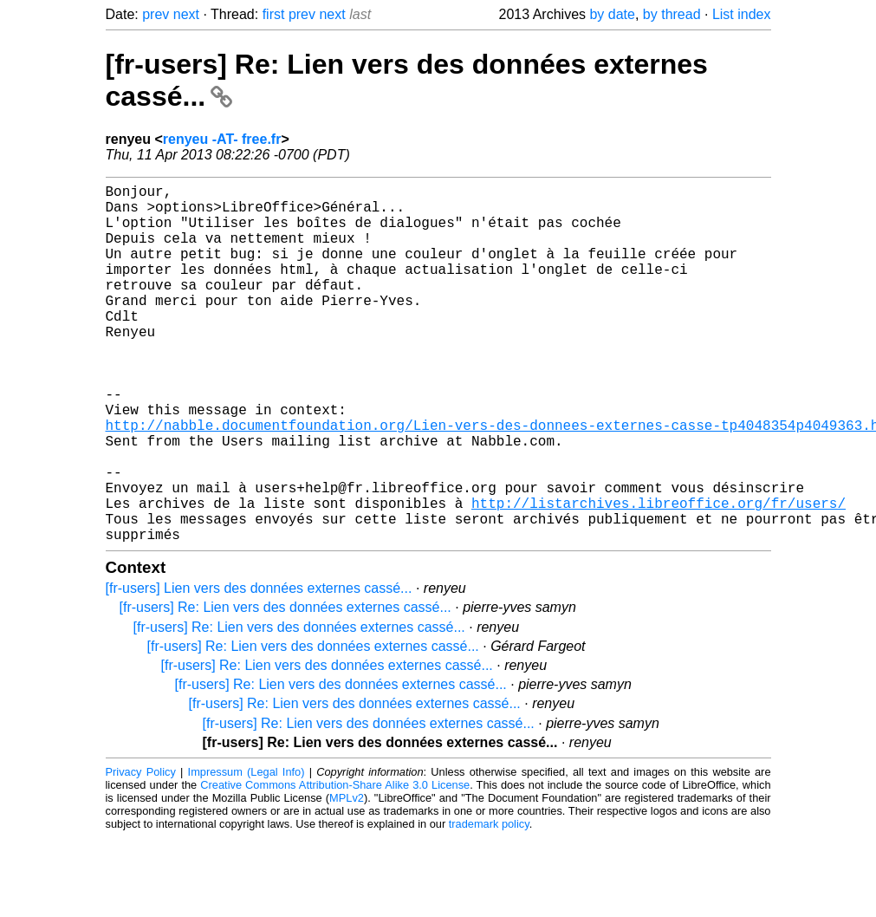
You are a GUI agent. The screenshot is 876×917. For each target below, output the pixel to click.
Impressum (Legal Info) (246, 851)
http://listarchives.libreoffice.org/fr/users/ (658, 575)
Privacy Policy (141, 851)
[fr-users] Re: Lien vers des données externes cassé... (285, 687)
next (186, 14)
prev (155, 14)
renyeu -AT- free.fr (222, 139)
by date (611, 14)
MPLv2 (346, 877)
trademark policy (489, 903)
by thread (672, 14)
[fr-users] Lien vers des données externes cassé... (259, 667)
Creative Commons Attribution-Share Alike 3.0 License (335, 864)
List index (741, 14)
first (274, 14)
